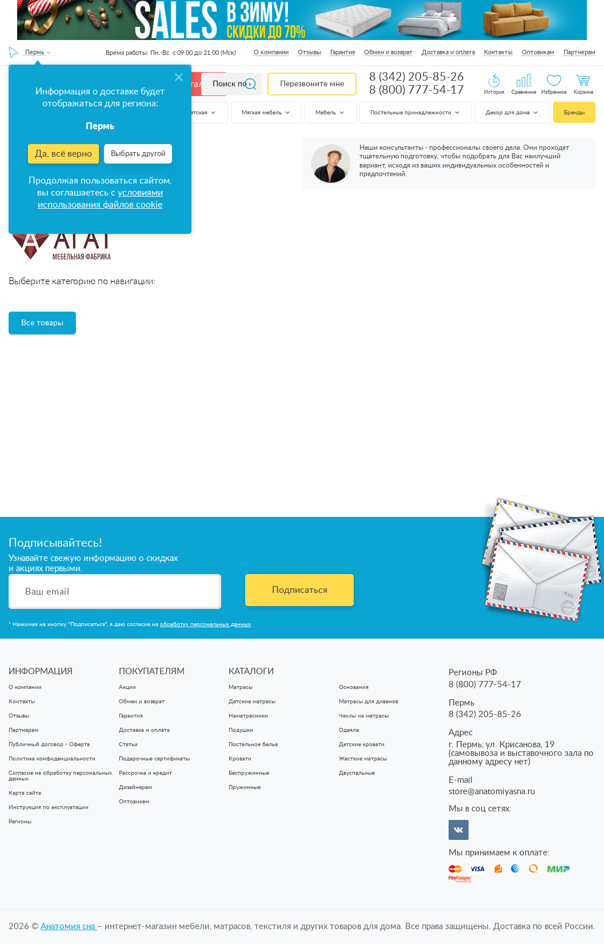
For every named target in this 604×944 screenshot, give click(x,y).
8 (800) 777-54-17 (416, 90)
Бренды (574, 112)
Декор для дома (512, 112)
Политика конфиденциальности (52, 759)
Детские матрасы (252, 701)
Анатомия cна (69, 926)
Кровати (240, 759)
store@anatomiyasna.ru (492, 791)
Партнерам (579, 52)
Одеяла (349, 730)
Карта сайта (25, 793)
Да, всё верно (63, 153)
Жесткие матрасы (363, 759)
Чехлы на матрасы (364, 716)
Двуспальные (357, 773)
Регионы (20, 821)
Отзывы (309, 52)
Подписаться (299, 590)
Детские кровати (362, 744)
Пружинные (245, 787)
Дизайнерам (135, 787)
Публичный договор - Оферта (49, 744)
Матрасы (241, 687)
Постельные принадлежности (415, 112)
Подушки (241, 730)
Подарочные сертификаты (154, 759)
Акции (127, 687)
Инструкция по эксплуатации (49, 807)
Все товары (42, 323)
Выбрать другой (138, 154)
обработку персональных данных (205, 624)
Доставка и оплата (448, 52)
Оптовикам (538, 52)
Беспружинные (249, 773)
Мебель (330, 112)
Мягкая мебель (266, 112)
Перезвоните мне (312, 84)
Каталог (195, 84)
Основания (354, 687)
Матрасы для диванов (368, 701)
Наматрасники (248, 716)
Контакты (498, 52)
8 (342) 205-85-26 (416, 77)
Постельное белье (253, 744)
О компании (271, 52)
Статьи (128, 744)
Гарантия (342, 52)
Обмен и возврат (388, 52)
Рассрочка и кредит (145, 773)
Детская (201, 112)
